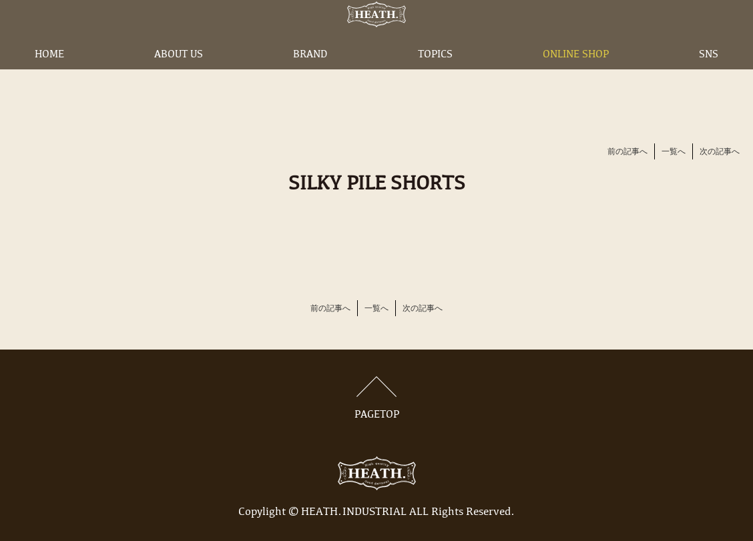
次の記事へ (720, 152)
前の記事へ (627, 152)
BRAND (310, 75)
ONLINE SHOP (576, 75)
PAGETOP (376, 398)
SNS (708, 75)
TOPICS (435, 75)
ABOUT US (178, 75)
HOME (49, 75)
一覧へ (674, 152)
